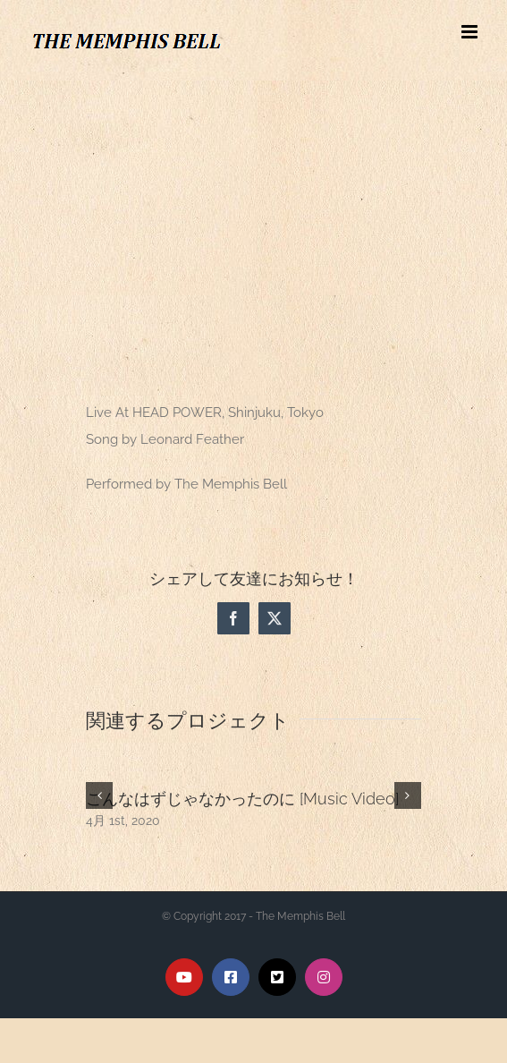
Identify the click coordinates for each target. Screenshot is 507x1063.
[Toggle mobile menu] (470, 31)
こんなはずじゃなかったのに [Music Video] (242, 798)
